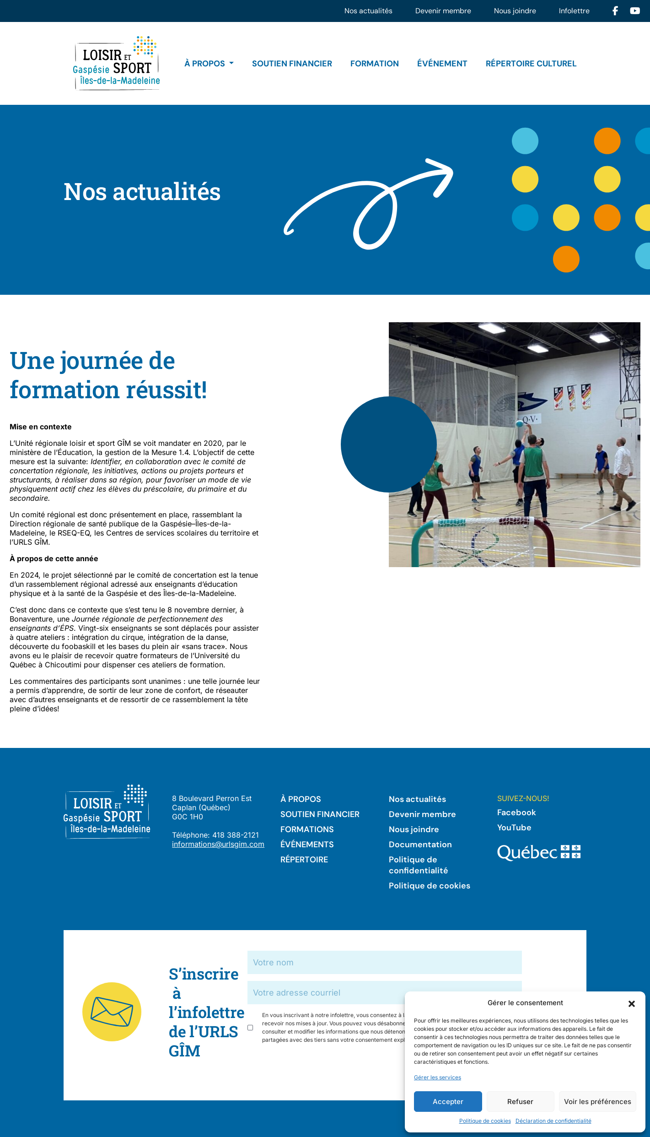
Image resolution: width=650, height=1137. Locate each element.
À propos (205, 63)
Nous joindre (515, 11)
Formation (374, 63)
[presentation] (317, 1069)
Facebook (516, 812)
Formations (307, 829)
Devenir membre (443, 11)
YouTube (514, 827)
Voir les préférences (597, 1101)
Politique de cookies (485, 1120)
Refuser (520, 1101)
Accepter (448, 1101)
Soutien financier (292, 63)
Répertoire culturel (531, 63)
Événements (307, 844)
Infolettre (574, 11)
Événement (442, 63)
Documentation (420, 844)
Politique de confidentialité (418, 865)
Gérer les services (437, 1077)
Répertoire (304, 859)
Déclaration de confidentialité (553, 1120)
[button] (631, 1002)
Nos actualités (368, 11)
